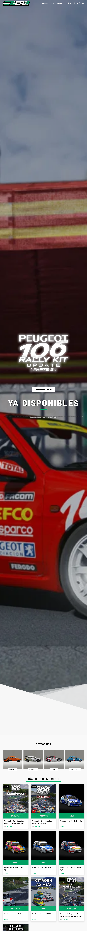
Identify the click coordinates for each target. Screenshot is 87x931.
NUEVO (71, 816)
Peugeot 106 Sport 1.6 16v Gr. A (42, 867)
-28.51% (6, 787)
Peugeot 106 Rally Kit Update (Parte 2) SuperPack (42, 822)
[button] (74, 3)
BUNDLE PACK (15, 816)
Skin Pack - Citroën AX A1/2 (41, 914)
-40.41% (6, 926)
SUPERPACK (43, 816)
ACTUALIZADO (15, 909)
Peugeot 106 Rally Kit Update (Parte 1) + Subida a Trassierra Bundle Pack (70, 915)
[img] (15, 801)
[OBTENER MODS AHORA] (43, 389)
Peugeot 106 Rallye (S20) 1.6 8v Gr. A (70, 868)
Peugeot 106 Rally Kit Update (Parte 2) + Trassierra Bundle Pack (14, 822)
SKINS (43, 909)
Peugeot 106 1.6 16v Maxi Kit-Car (71, 821)
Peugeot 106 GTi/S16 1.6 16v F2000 (13, 868)
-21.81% (34, 787)
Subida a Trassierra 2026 (12, 914)
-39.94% (62, 879)
